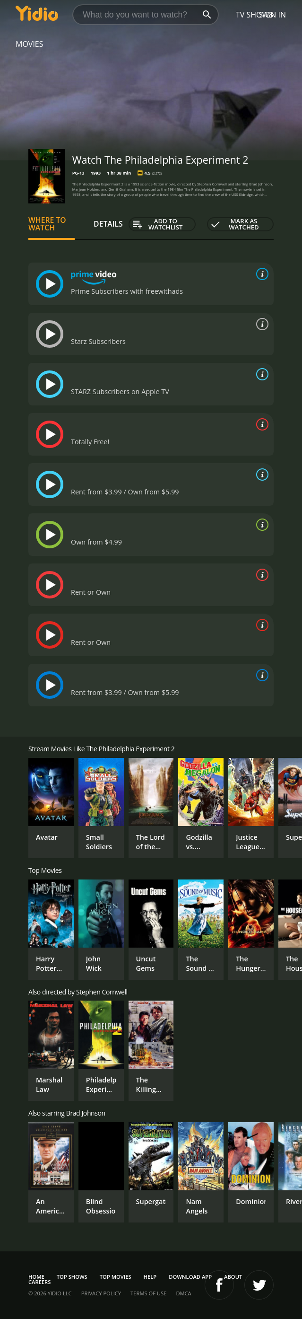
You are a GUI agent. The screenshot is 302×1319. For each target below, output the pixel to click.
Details (108, 224)
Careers (39, 1281)
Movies (29, 44)
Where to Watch (47, 224)
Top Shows (72, 1276)
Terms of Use (148, 1293)
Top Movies (115, 1276)
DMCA (183, 1293)
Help (150, 1276)
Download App (190, 1276)
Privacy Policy (101, 1293)
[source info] (260, 274)
